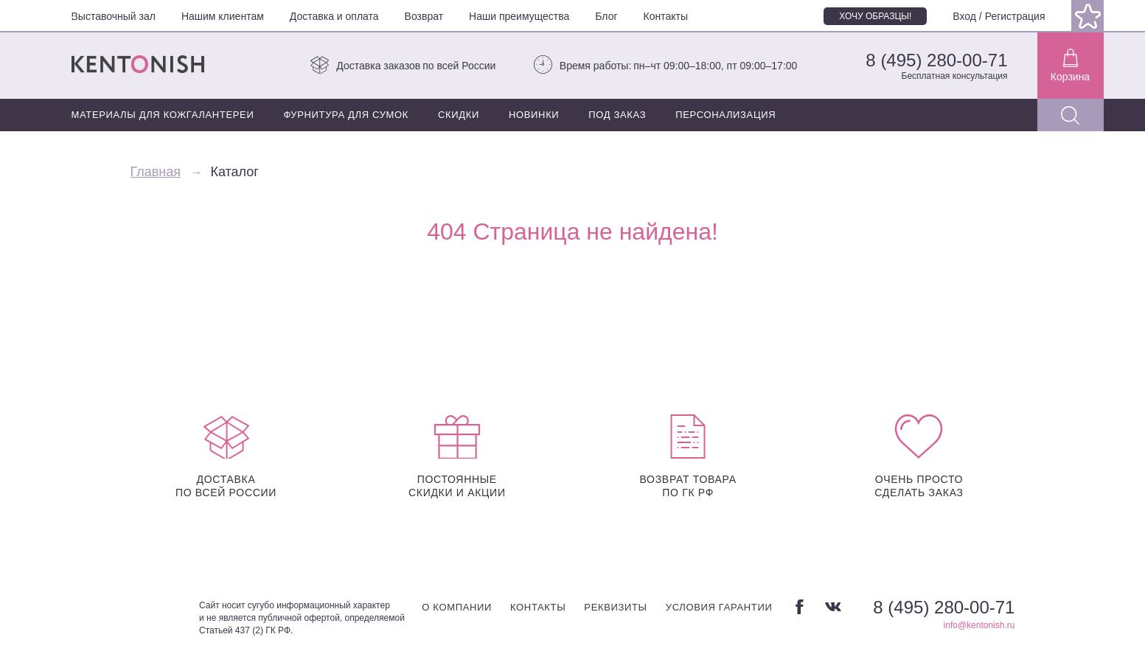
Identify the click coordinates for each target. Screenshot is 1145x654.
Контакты (666, 16)
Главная (155, 171)
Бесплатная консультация (955, 76)
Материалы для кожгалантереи (163, 114)
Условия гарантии (719, 607)
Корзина (1070, 66)
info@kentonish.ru (979, 625)
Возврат (424, 16)
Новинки (534, 114)
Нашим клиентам (222, 16)
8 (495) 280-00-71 (936, 60)
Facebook (800, 606)
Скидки (458, 114)
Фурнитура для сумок (345, 114)
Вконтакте (833, 606)
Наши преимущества (519, 16)
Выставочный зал (114, 16)
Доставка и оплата (334, 16)
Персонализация (725, 114)
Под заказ (617, 114)
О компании (457, 607)
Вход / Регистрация (999, 16)
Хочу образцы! (875, 16)
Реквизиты (615, 607)
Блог (606, 16)
